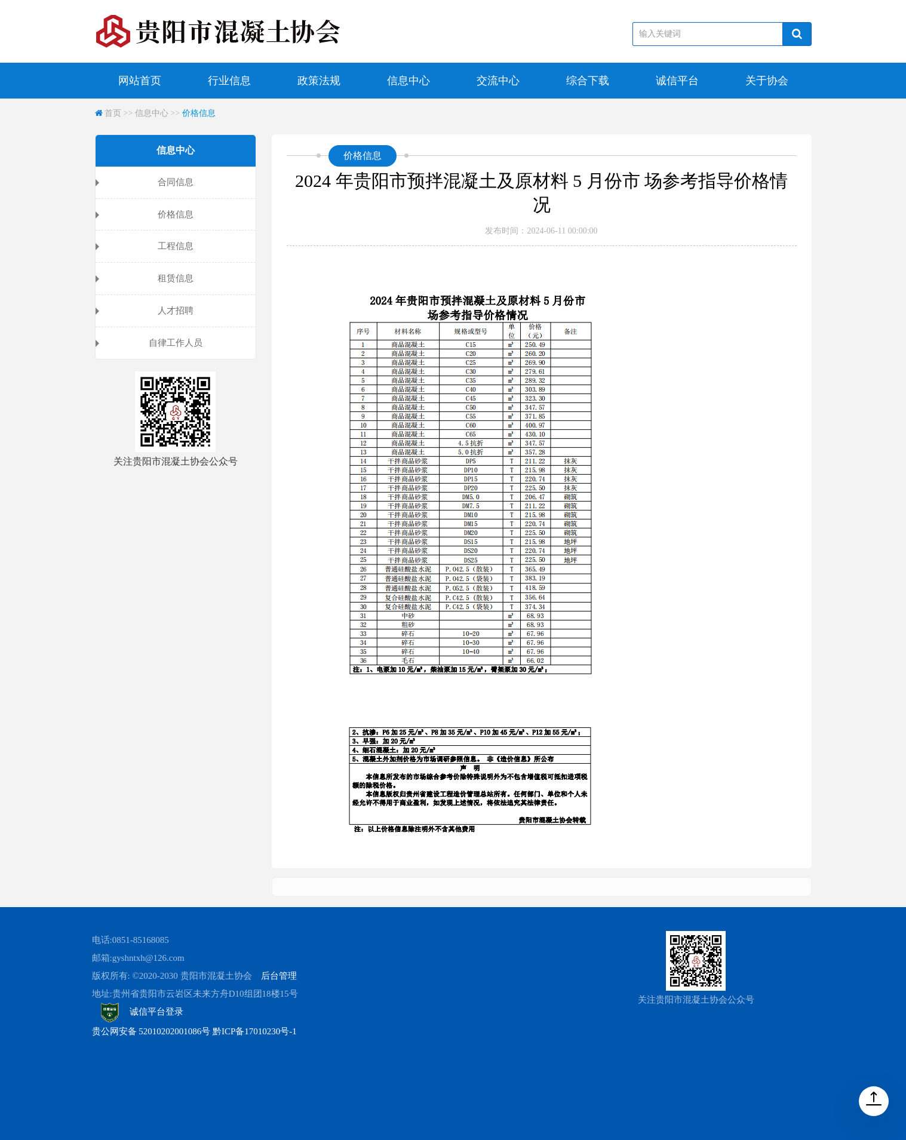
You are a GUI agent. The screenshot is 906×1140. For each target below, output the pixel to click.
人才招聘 (176, 310)
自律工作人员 (175, 343)
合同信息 (176, 182)
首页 (113, 113)
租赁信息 (176, 278)
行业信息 (229, 81)
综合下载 (587, 81)
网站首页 (139, 81)
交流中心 (498, 81)
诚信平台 (677, 81)
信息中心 (408, 81)
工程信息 (176, 246)
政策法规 (318, 81)
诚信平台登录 (142, 1011)
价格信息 (199, 113)
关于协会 (766, 81)
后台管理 (279, 976)
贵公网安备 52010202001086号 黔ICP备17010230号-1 (194, 1031)
